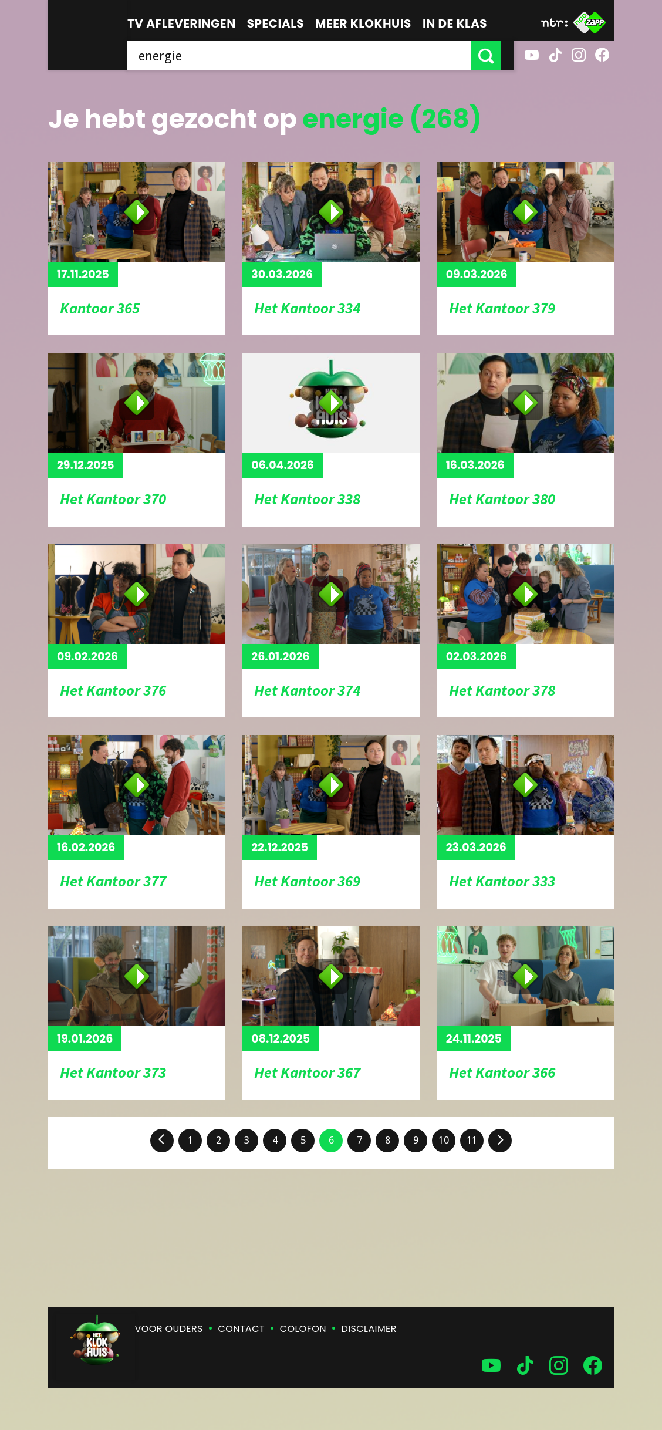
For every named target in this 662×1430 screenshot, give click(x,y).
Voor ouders (169, 1328)
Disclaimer (369, 1328)
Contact (241, 1328)
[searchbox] (306, 55)
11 (472, 1140)
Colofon (303, 1328)
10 (443, 1140)
